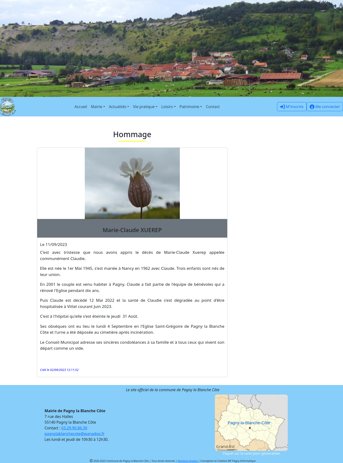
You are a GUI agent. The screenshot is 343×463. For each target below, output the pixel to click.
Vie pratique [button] (144, 106)
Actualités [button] (117, 106)
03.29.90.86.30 (74, 428)
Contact (213, 106)
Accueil (81, 106)
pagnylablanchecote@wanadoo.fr (75, 433)
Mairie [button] (96, 106)
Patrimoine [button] (189, 106)
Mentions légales (188, 461)
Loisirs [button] (167, 106)
